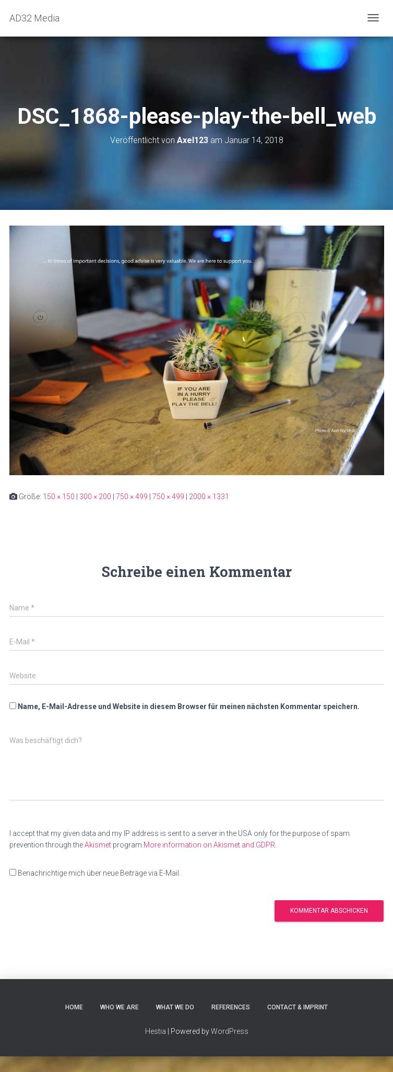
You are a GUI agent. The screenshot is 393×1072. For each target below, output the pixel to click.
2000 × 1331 (209, 496)
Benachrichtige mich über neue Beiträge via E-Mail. (99, 873)
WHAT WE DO (175, 1007)
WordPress (229, 1031)
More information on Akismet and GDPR (209, 845)
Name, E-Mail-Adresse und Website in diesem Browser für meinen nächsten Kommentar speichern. (189, 706)
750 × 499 (132, 496)
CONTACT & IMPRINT (297, 1007)
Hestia (155, 1031)
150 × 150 (59, 496)
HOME (74, 1007)
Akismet (98, 845)
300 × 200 (95, 496)
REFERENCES (230, 1007)
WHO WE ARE (119, 1007)
